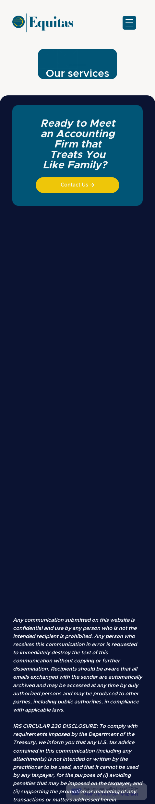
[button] (129, 23)
